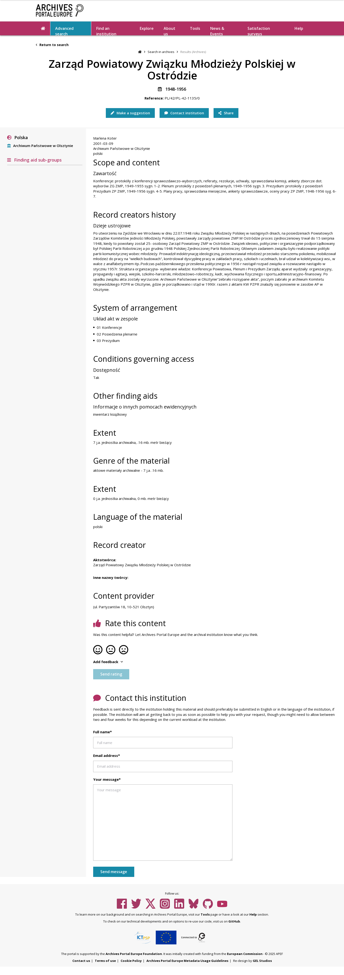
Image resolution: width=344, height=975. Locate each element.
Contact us (81, 961)
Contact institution (184, 112)
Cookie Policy (131, 961)
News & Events (217, 30)
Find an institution (106, 30)
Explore (147, 28)
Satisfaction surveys (258, 30)
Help (299, 28)
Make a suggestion (130, 112)
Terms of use (105, 961)
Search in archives (161, 52)
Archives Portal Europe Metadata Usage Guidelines (187, 961)
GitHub (234, 921)
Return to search (52, 44)
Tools (195, 28)
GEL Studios (262, 961)
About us (169, 30)
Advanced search (64, 30)
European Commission (245, 954)
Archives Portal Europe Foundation (134, 954)
